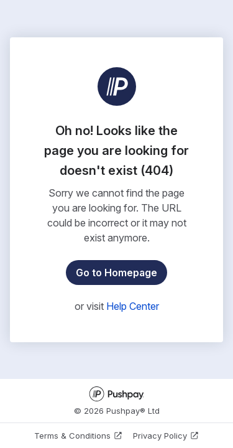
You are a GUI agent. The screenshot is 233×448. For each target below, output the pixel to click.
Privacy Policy (166, 436)
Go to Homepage (116, 272)
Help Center (132, 306)
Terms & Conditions (78, 436)
